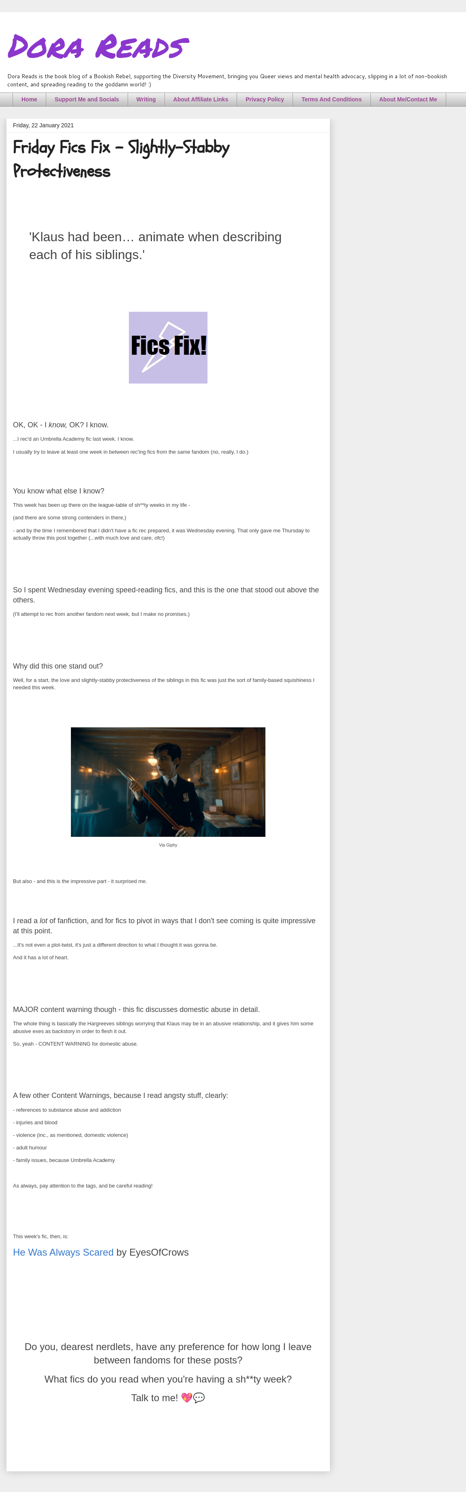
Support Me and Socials (87, 99)
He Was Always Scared (63, 1252)
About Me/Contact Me (408, 99)
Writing (146, 99)
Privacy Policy (265, 99)
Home (29, 99)
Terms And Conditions (331, 99)
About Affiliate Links (201, 99)
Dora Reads (94, 44)
